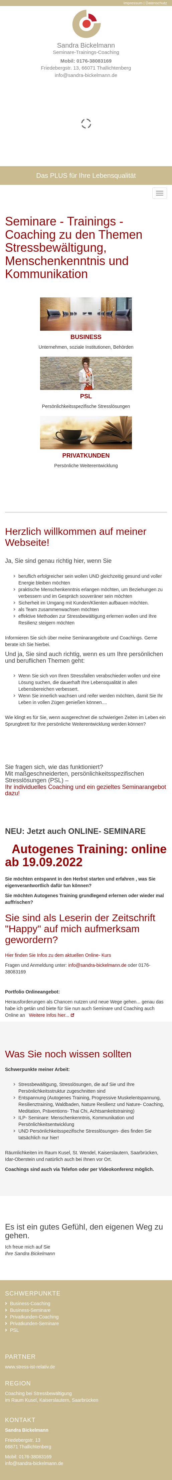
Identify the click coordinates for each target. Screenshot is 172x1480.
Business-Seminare (30, 1310)
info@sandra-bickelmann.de (86, 75)
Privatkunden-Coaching (34, 1316)
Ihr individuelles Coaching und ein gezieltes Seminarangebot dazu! (85, 790)
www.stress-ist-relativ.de (30, 1366)
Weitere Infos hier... (48, 1015)
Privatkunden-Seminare (34, 1323)
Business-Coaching (30, 1303)
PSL (14, 1330)
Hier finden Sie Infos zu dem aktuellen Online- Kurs (58, 955)
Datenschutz (156, 3)
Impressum (133, 3)
